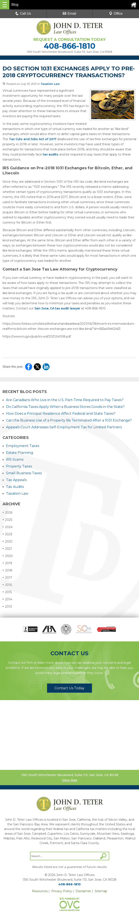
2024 (8, 526)
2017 (7, 577)
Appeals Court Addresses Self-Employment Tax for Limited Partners (64, 427)
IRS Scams (14, 459)
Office (116, 13)
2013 (7, 606)
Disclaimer (83, 891)
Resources (40, 891)
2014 (7, 599)
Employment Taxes (22, 446)
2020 (8, 555)
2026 (7, 512)
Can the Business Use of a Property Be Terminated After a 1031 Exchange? (69, 420)
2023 (7, 534)
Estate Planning (19, 453)
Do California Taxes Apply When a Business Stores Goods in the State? (65, 407)
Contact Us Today (69, 688)
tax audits (50, 154)
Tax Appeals (16, 480)
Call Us (23, 13)
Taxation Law (50, 83)
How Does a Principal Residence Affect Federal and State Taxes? (60, 414)
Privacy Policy (61, 891)
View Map (69, 780)
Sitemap (101, 891)
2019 (7, 563)
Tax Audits (15, 487)
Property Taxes (19, 466)
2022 (7, 541)
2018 (7, 570)
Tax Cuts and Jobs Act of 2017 (32, 139)
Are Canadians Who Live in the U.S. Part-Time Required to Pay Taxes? (64, 400)
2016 (7, 584)
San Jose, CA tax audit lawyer (57, 308)
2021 (7, 548)
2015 (7, 592)
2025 (7, 519)
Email (69, 13)
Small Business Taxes (24, 473)
